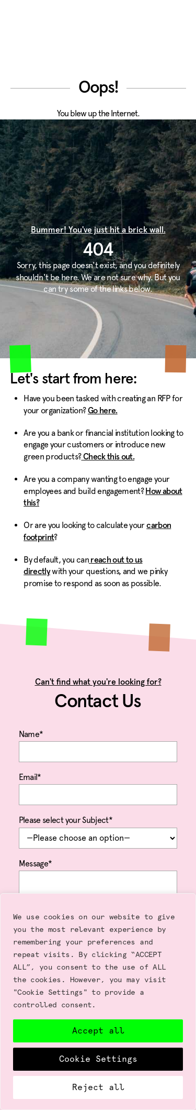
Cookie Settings (98, 1059)
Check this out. (107, 457)
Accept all (98, 1031)
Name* (98, 744)
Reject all (98, 1087)
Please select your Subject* (98, 829)
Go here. (103, 410)
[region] (98, 1001)
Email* (98, 786)
